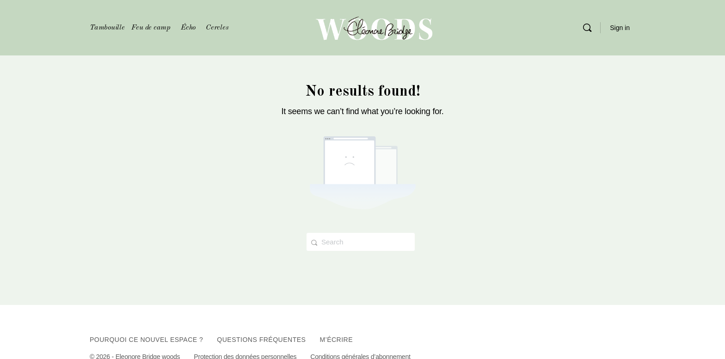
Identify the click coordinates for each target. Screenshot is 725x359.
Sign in (620, 27)
